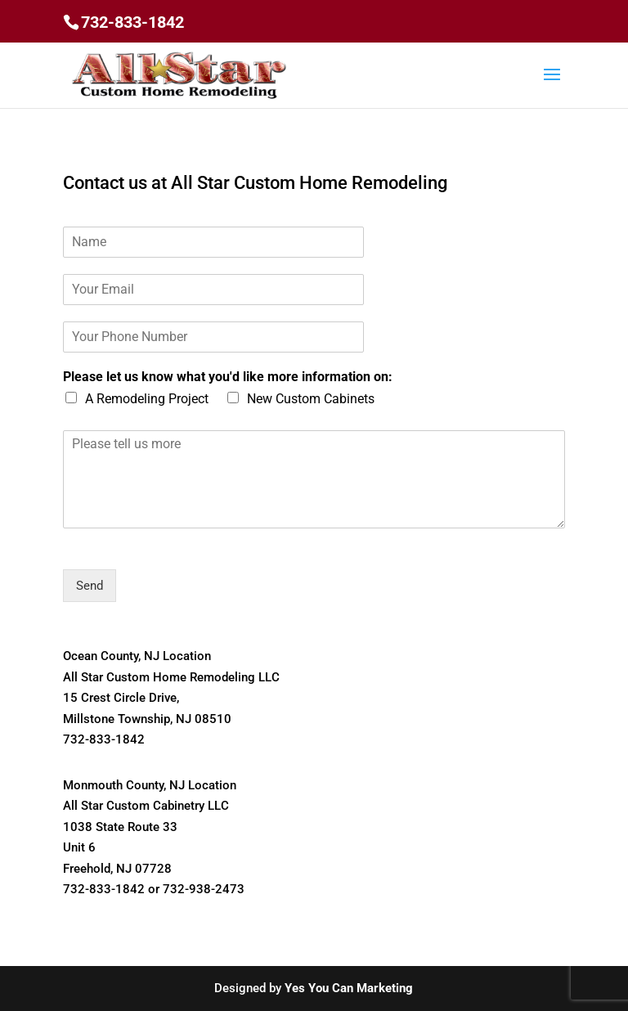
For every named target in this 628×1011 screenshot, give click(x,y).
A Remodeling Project (147, 399)
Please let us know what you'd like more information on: (227, 376)
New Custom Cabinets (311, 399)
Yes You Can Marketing (349, 988)
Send (89, 585)
